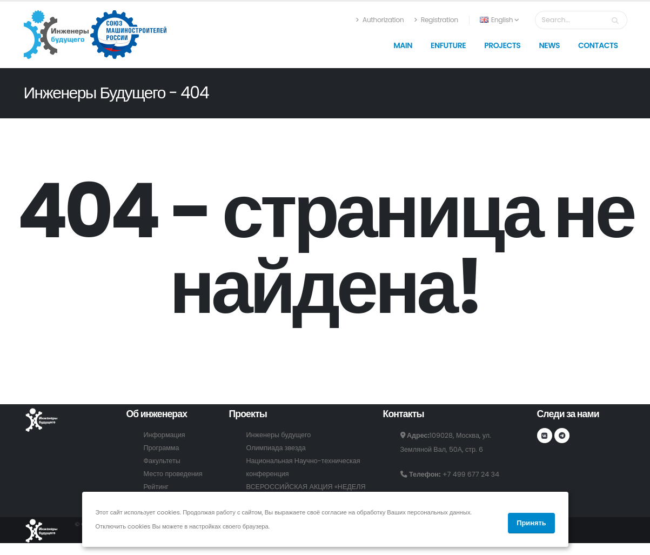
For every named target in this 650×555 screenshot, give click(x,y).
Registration (436, 19)
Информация (164, 434)
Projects (502, 45)
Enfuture (448, 45)
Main (402, 45)
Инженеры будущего (278, 434)
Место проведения (173, 473)
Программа (161, 447)
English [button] (499, 19)
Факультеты (162, 460)
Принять (531, 522)
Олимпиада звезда (276, 447)
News (549, 45)
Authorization (380, 19)
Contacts (598, 45)
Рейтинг (156, 486)
